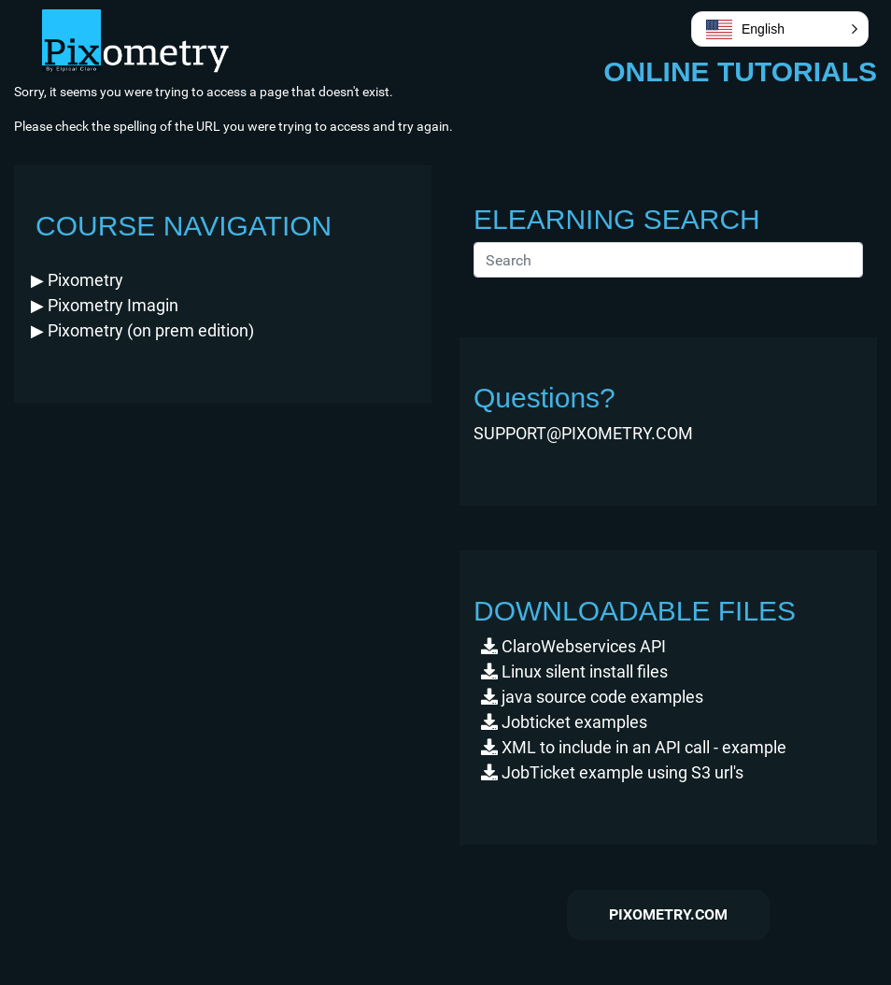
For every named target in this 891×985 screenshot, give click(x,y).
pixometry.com (668, 914)
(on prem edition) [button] (142, 330)
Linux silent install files (574, 671)
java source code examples (592, 697)
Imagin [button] (104, 305)
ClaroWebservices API (573, 646)
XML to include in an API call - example (633, 747)
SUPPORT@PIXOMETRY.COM (583, 433)
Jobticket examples (564, 722)
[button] (77, 280)
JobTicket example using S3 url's (612, 772)
